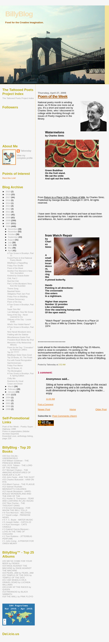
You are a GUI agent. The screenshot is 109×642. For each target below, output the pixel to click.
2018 (8, 194)
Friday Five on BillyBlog (17, 296)
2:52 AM (61, 365)
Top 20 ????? (13, 352)
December (13, 229)
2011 (8, 211)
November (13, 231)
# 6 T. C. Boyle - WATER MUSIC (17, 519)
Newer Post (44, 409)
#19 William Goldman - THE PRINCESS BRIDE (15, 461)
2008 (8, 220)
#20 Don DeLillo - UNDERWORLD (10, 457)
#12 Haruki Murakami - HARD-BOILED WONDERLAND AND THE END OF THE (16, 493)
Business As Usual (15, 381)
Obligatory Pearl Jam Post (18, 294)
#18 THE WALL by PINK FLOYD (17, 596)
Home (73, 409)
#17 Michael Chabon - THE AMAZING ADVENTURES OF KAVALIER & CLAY (16, 472)
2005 (8, 394)
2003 (8, 400)
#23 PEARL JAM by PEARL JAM (17, 573)
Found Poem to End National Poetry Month (19, 259)
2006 (8, 226)
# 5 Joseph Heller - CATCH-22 (16, 522)
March (11, 386)
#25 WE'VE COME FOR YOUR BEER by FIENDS (17, 562)
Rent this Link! (9, 178)
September (13, 237)
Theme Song (12, 288)
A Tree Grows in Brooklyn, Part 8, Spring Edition (20, 374)
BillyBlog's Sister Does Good (19, 355)
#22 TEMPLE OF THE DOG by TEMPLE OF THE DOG (17, 576)
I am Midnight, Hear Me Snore (20, 312)
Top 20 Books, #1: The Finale (19, 357)
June (10, 245)
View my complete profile (25, 156)
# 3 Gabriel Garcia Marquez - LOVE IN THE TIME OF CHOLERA (16, 531)
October (12, 234)
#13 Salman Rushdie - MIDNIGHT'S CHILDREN (14, 487)
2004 (8, 397)
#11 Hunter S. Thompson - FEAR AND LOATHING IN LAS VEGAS (18, 499)
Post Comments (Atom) (64, 416)
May (10, 248)
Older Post (101, 409)
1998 (8, 409)
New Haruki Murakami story (19, 332)
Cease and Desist (15, 384)
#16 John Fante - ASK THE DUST (18, 477)
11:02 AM (50, 399)
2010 (8, 214)
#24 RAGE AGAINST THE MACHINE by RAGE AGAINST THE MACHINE (16, 568)
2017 (8, 197)
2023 (8, 191)
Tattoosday (25, 151)
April (10, 250)
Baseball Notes (13, 291)
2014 (8, 203)
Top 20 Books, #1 (14, 368)
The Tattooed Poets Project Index (18, 98)
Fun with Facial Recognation (19, 360)
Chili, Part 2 (12, 278)
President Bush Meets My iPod (20, 340)
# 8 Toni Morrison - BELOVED (16, 512)
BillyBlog (19, 14)
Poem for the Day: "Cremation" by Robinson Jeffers (20, 348)
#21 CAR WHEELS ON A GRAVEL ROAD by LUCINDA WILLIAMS (16, 582)
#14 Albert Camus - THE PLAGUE (18, 484)
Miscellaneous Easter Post (18, 337)
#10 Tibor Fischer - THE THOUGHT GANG (13, 504)
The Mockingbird (14, 371)
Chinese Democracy (16, 299)
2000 (8, 406)
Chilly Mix (11, 378)
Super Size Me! (13, 309)
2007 (8, 223)
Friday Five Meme (15, 365)
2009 (8, 217)
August (11, 240)
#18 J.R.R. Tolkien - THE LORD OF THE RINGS (17, 466)
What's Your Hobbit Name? (18, 324)
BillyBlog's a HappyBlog (17, 263)
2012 (8, 209)
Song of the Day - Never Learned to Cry (17, 316)
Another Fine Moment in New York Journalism (19, 272)
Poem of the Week (53, 96)
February (12, 389)
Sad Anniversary (14, 363)
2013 (8, 206)
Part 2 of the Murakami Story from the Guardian (19, 285)
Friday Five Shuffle (15, 266)
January (12, 392)
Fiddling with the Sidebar (17, 334)
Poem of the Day (14, 302)
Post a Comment (45, 404)
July (10, 242)
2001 (8, 403)
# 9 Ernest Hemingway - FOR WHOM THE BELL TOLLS (16, 509)
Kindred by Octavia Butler (18, 276)
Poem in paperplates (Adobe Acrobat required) (15, 432)
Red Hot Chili (13, 281)
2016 (8, 200)
